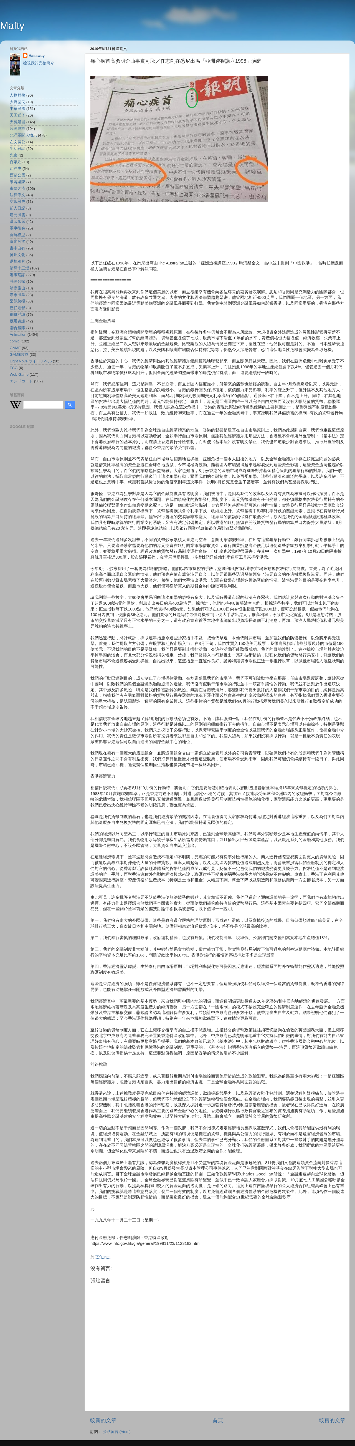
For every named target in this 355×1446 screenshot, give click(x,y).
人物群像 (17, 95)
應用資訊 (17, 321)
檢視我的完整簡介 (38, 63)
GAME (15, 348)
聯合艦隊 (17, 328)
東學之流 (17, 188)
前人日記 (17, 208)
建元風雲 (17, 215)
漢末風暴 (17, 295)
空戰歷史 (17, 202)
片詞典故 (17, 129)
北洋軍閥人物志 (23, 135)
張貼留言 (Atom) (117, 1432)
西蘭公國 (17, 175)
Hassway (37, 56)
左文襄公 (17, 142)
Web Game (19, 374)
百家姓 (15, 162)
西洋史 (15, 168)
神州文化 (17, 255)
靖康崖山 (17, 288)
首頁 (217, 1420)
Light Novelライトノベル (31, 361)
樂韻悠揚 (17, 301)
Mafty (12, 25)
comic (14, 341)
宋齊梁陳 (17, 182)
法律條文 (17, 195)
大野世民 (17, 102)
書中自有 (17, 248)
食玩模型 (17, 235)
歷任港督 (17, 308)
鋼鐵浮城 (17, 314)
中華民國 (17, 109)
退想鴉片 (17, 261)
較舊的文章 (332, 1420)
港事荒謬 (17, 275)
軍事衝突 (17, 228)
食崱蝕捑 (17, 241)
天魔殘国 (17, 122)
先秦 (13, 155)
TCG (14, 368)
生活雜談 (17, 149)
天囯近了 (17, 115)
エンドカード (21, 381)
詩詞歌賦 (17, 281)
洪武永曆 (17, 221)
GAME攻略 (19, 354)
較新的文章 (103, 1420)
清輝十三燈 (19, 268)
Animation (18, 334)
